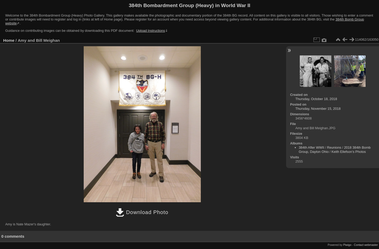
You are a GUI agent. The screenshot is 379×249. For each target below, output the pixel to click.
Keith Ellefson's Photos (348, 152)
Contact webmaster (366, 244)
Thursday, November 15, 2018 (318, 109)
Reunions (334, 147)
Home (8, 40)
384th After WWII (311, 147)
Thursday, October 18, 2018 (316, 99)
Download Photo (142, 212)
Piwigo (347, 244)
